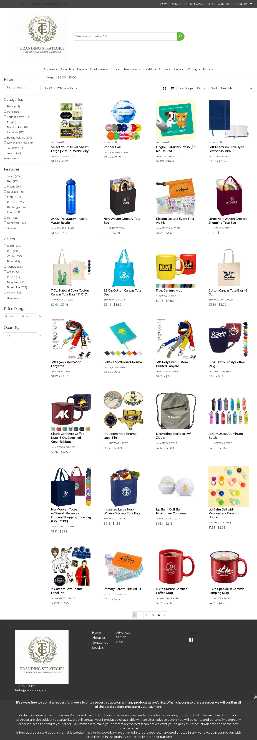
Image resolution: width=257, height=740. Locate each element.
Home (96, 632)
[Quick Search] (124, 36)
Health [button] (148, 69)
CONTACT (225, 4)
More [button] (207, 69)
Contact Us (100, 642)
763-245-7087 (14, 4)
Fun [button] (114, 69)
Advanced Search (123, 635)
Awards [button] (66, 69)
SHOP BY (241, 4)
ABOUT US (180, 4)
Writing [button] (192, 69)
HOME (164, 4)
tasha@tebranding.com (47, 4)
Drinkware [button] (97, 69)
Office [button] (163, 69)
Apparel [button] (49, 69)
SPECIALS (197, 4)
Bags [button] (80, 69)
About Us (98, 637)
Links (119, 642)
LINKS (211, 4)
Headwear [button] (130, 69)
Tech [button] (177, 69)
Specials (98, 647)
